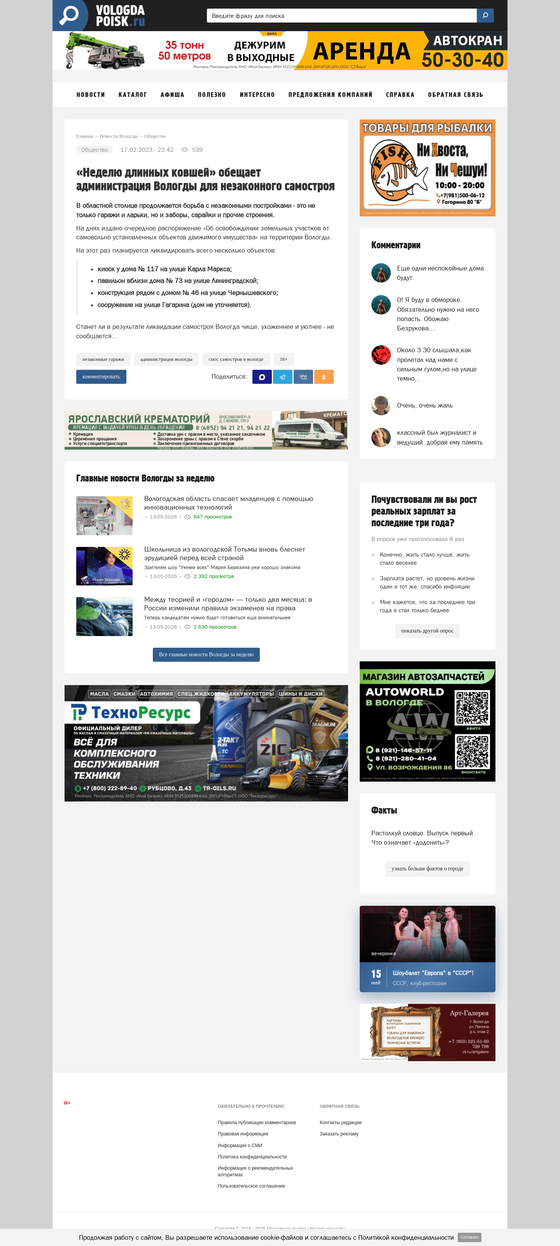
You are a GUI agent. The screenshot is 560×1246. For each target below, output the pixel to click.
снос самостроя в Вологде (236, 359)
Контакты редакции (340, 1122)
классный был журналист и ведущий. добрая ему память (440, 437)
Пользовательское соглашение (251, 1186)
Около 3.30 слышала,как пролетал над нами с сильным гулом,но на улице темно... (437, 364)
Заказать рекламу (339, 1134)
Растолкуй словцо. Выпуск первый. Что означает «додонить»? (423, 837)
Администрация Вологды (166, 359)
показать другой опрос (427, 631)
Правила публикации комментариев (257, 1122)
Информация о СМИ (240, 1145)
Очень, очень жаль (425, 405)
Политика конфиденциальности (252, 1157)
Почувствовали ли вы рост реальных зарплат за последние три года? (424, 511)
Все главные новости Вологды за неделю (206, 654)
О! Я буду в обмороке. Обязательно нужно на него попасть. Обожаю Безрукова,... (438, 314)
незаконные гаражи (103, 359)
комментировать (101, 377)
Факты (384, 810)
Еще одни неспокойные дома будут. (440, 272)
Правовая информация (243, 1134)
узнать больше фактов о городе (427, 869)
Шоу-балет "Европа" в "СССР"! (433, 973)
